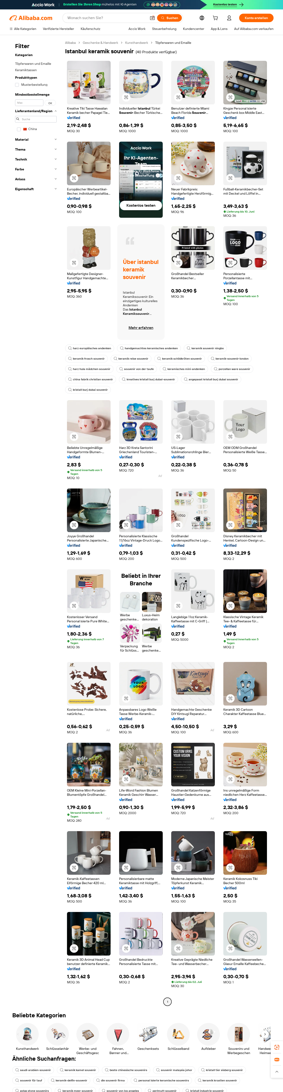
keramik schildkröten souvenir (179, 359)
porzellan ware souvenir (232, 369)
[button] (152, 18)
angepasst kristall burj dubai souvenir (211, 379)
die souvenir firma (110, 1080)
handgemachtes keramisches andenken (149, 348)
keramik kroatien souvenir (217, 1080)
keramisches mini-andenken (184, 369)
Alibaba (70, 43)
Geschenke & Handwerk (100, 43)
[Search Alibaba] (106, 18)
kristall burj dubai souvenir (88, 390)
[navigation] (35, 523)
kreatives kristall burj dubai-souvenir (148, 379)
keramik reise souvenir (131, 359)
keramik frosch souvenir (86, 359)
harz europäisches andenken (89, 348)
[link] (277, 1047)
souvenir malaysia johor (174, 1070)
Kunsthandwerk (136, 43)
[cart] (216, 19)
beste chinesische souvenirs (126, 1070)
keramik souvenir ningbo (205, 348)
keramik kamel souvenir (78, 1070)
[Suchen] (169, 18)
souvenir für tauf (28, 1080)
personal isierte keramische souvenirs (161, 1080)
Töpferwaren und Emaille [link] (173, 43)
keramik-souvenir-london (230, 359)
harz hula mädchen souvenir (89, 369)
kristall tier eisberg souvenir (222, 1070)
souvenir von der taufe (136, 369)
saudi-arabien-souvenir (33, 1070)
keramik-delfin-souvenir (69, 1080)
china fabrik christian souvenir (90, 379)
